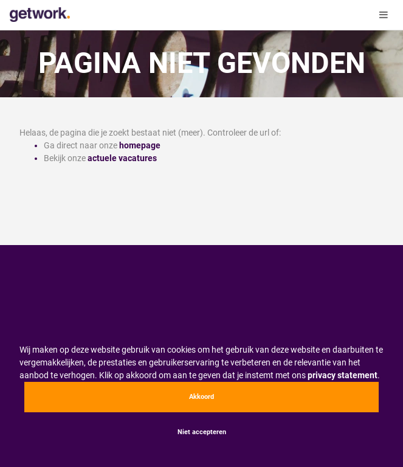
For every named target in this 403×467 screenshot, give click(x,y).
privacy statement (342, 375)
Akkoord (201, 397)
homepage (139, 145)
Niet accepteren (201, 432)
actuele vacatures (122, 158)
